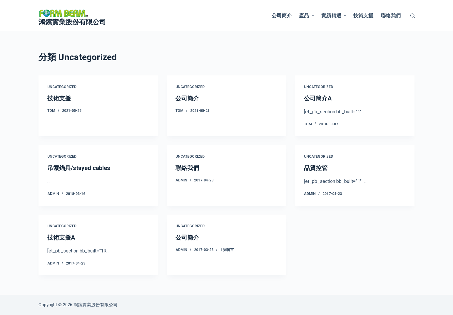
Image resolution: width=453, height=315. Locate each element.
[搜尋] (412, 16)
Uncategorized (61, 87)
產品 (307, 15)
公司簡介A (318, 98)
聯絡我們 (391, 15)
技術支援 (363, 15)
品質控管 (315, 167)
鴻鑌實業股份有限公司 (72, 22)
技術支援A (61, 237)
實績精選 (334, 15)
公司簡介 (282, 15)
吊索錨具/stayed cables (78, 167)
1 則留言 (227, 250)
